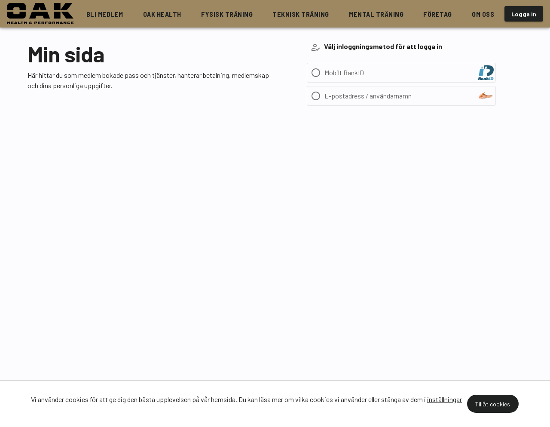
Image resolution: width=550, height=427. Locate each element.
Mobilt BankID (344, 72)
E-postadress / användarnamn (368, 96)
